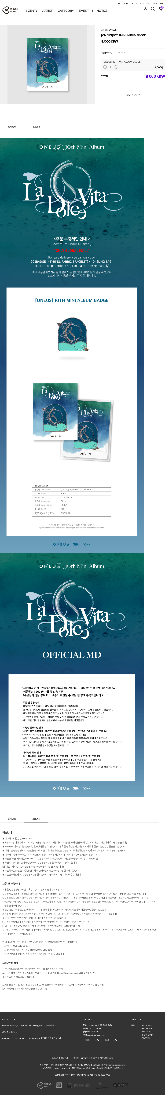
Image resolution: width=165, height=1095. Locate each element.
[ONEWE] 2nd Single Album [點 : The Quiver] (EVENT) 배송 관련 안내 (29, 1025)
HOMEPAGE (147, 1025)
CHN (155, 3)
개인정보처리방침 (106, 1058)
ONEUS (113, 30)
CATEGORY (66, 10)
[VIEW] (65, 1068)
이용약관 (94, 1058)
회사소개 (55, 1058)
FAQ (111, 1040)
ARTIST (47, 10)
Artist (104, 30)
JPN (161, 3)
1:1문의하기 (74, 1058)
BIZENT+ (31, 10)
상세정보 (12, 126)
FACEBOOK (147, 1028)
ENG (148, 3)
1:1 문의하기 (91, 1040)
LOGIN (118, 3)
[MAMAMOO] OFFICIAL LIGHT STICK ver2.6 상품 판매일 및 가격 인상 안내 (31, 1038)
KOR (142, 3)
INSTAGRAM (147, 1035)
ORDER (134, 3)
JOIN (126, 3)
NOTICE (102, 10)
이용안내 (36, 126)
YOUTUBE (146, 1032)
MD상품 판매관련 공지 (10, 1032)
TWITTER (146, 1038)
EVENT (84, 10)
